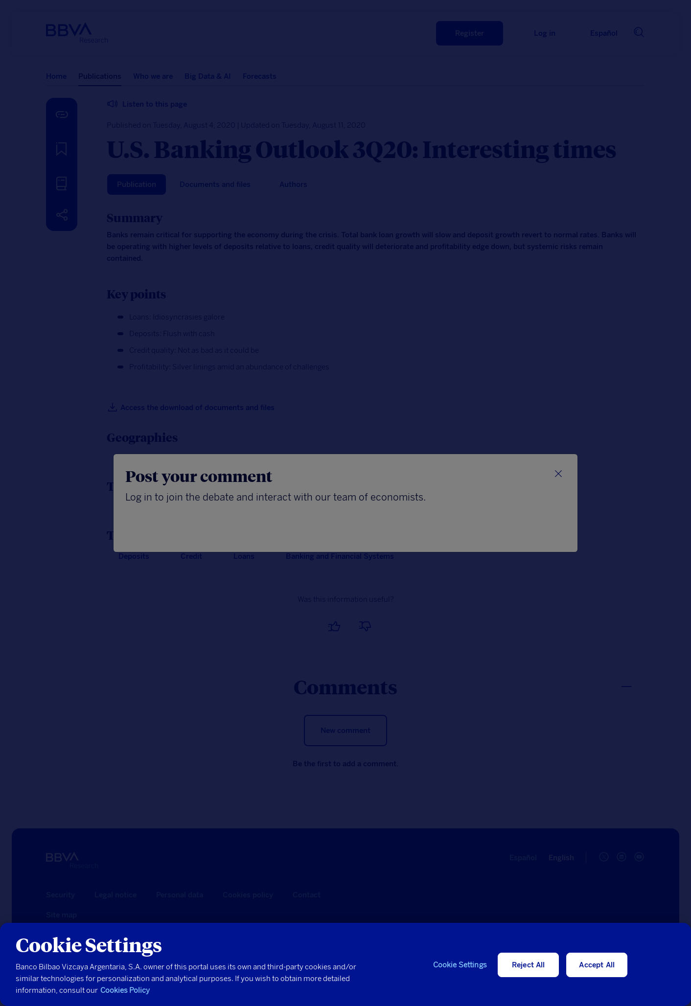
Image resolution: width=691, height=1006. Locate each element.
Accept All (597, 964)
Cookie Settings (460, 964)
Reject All (528, 964)
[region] (345, 964)
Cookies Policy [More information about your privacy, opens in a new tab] (125, 990)
